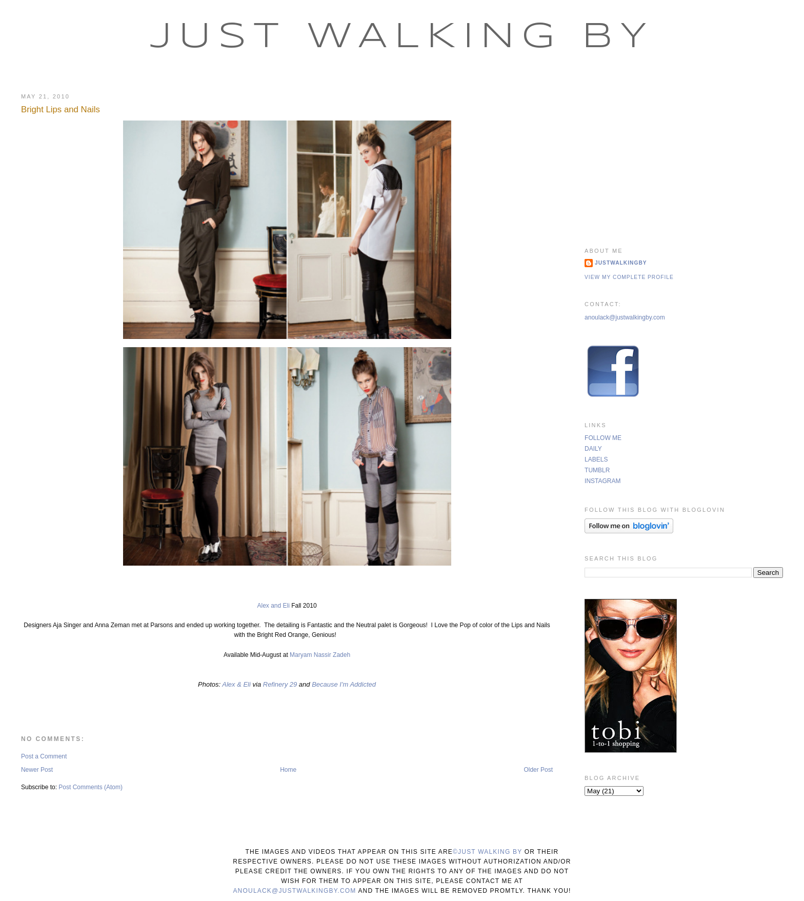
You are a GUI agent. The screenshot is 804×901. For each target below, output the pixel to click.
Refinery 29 (280, 684)
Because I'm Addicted (344, 684)
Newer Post (37, 769)
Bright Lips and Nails (60, 109)
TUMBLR (597, 470)
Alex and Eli (273, 605)
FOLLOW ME (603, 438)
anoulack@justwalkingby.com (625, 317)
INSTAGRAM (602, 481)
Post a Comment (44, 756)
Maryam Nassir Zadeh (320, 654)
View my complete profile (629, 277)
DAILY (593, 448)
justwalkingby (621, 263)
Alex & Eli (237, 684)
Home (288, 769)
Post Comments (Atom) (90, 787)
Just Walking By (402, 37)
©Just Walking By (487, 851)
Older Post (538, 769)
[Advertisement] (684, 156)
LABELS (596, 459)
